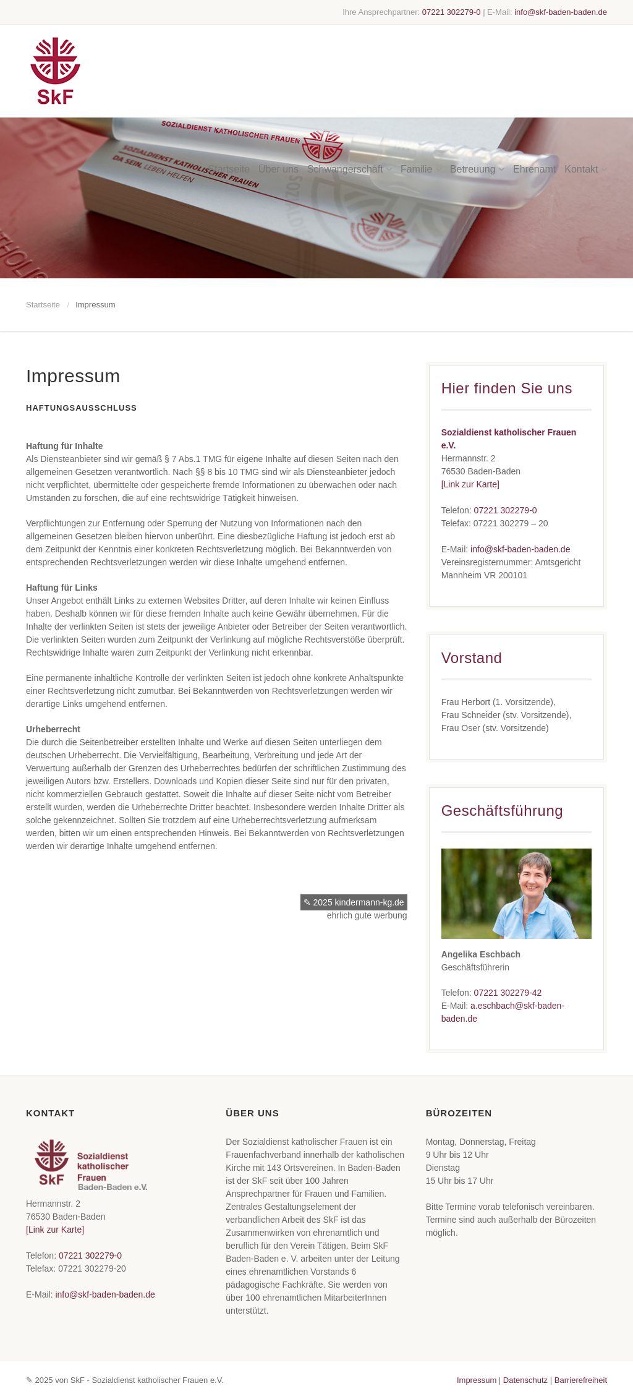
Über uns (278, 101)
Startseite (229, 101)
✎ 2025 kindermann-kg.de (354, 902)
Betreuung (477, 101)
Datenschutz (525, 1380)
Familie (421, 101)
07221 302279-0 (451, 12)
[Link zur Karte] (470, 484)
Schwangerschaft (349, 101)
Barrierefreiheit (580, 1380)
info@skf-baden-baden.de (560, 12)
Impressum (476, 1380)
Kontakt (585, 101)
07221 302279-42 (508, 993)
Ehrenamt (534, 101)
